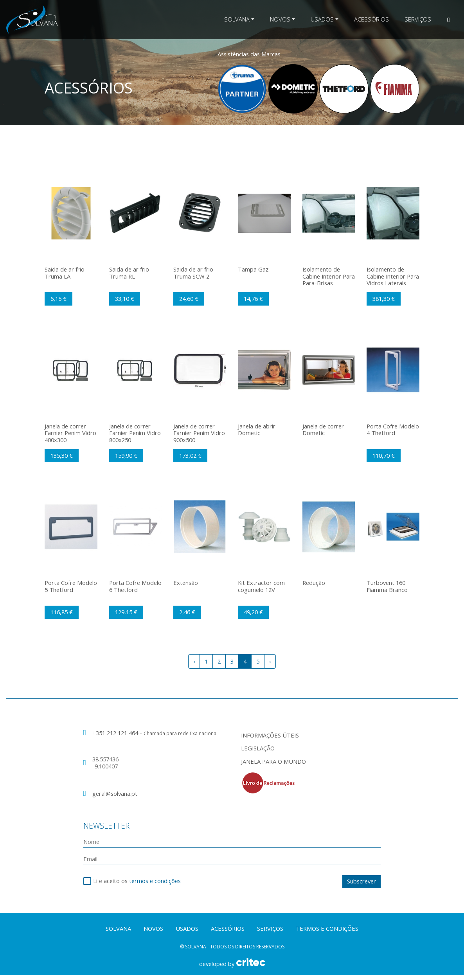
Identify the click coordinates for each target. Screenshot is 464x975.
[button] (448, 19)
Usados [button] (322, 19)
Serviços (418, 19)
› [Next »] (270, 661)
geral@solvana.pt (114, 793)
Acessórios (371, 19)
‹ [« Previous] (194, 661)
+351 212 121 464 (116, 733)
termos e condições (155, 881)
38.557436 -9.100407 (105, 762)
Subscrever (361, 881)
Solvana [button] (237, 19)
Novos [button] (280, 19)
